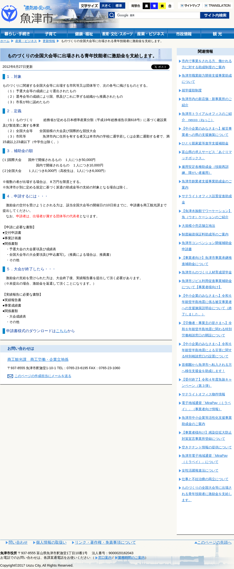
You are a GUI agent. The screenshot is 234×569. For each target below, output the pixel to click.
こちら (61, 331)
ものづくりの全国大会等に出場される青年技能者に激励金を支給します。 (207, 494)
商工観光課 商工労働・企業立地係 (37, 359)
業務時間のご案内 (131, 557)
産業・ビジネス (26, 41)
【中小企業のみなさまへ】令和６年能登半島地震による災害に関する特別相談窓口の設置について (207, 350)
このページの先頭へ (214, 542)
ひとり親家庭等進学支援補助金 (205, 143)
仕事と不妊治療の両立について (205, 479)
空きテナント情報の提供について (207, 447)
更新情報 (49, 41)
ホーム (5, 41)
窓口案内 (105, 557)
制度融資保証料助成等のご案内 (205, 234)
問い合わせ (18, 542)
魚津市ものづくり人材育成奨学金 (207, 272)
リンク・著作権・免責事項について (105, 542)
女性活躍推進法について (200, 470)
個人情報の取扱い (51, 542)
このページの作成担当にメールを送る (43, 376)
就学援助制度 (192, 90)
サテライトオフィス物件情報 (203, 394)
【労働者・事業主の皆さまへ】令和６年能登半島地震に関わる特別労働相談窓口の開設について (207, 329)
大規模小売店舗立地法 (198, 226)
